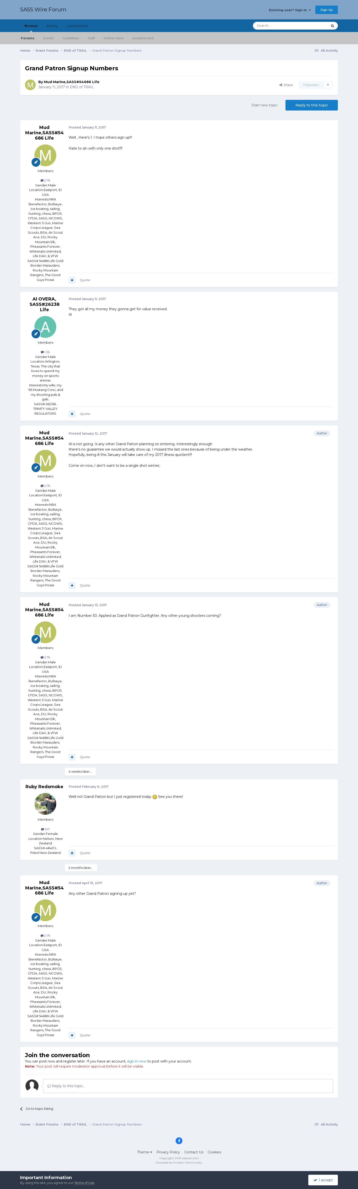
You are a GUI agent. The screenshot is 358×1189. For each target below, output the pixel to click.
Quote (85, 280)
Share (286, 85)
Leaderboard (142, 38)
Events (48, 38)
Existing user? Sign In (290, 10)
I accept (323, 1180)
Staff (91, 38)
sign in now (136, 1061)
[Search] (278, 26)
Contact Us (193, 1152)
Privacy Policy (168, 1152)
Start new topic (264, 105)
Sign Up (326, 10)
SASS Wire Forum (43, 9)
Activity (52, 26)
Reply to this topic (311, 105)
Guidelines (70, 38)
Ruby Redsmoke (44, 786)
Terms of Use (84, 1183)
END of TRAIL (82, 87)
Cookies (214, 1152)
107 (45, 829)
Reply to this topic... (66, 1086)
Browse (31, 28)
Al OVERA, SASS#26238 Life (44, 304)
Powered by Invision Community (179, 1162)
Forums (27, 38)
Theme (144, 1152)
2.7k (45, 180)
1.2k (45, 352)
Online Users (113, 38)
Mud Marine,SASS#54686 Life (71, 82)
